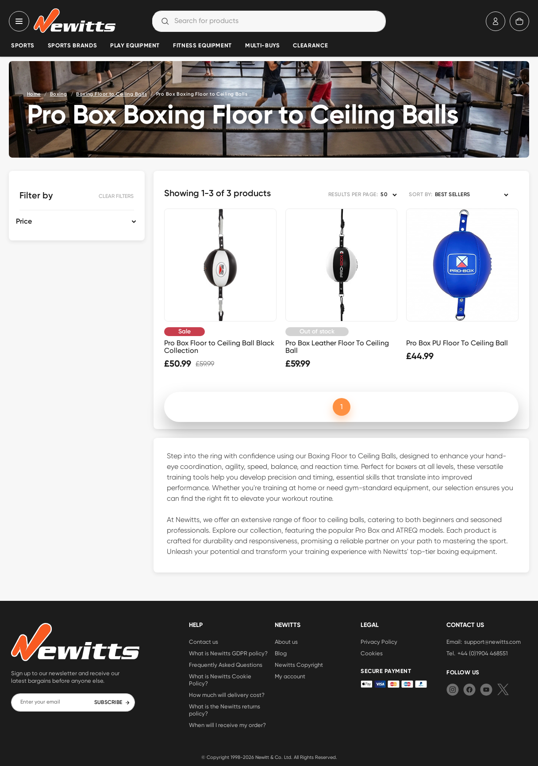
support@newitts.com (492, 641)
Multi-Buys (262, 46)
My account (290, 676)
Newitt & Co (268, 757)
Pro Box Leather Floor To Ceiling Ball (337, 347)
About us (286, 641)
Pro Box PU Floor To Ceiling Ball (457, 343)
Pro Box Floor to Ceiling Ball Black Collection (219, 347)
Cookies (372, 653)
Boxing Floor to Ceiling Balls (111, 94)
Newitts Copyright (299, 664)
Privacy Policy (379, 641)
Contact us (203, 641)
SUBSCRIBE (112, 702)
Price (24, 221)
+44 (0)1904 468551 (482, 653)
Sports (23, 46)
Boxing (58, 94)
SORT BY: (420, 194)
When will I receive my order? (227, 724)
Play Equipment (135, 46)
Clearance (310, 46)
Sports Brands (72, 46)
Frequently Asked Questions (225, 664)
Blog (281, 653)
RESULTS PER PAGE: (353, 194)
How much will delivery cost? (227, 694)
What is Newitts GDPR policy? (228, 653)
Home (34, 94)
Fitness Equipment (202, 46)
